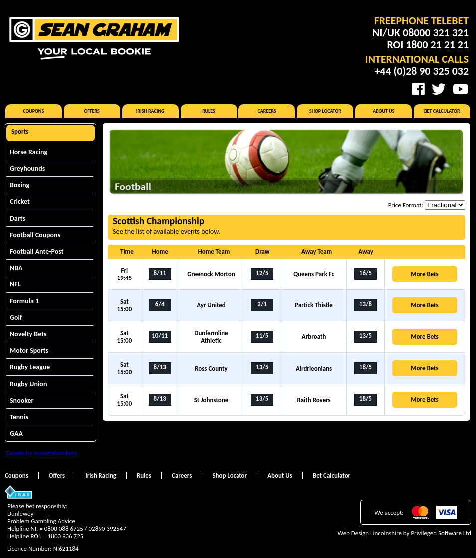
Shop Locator (325, 111)
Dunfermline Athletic (211, 336)
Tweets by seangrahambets (41, 453)
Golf (16, 317)
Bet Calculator (442, 111)
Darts (17, 218)
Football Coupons (35, 235)
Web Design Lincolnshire (370, 533)
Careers (266, 111)
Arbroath (314, 336)
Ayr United (211, 305)
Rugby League (30, 367)
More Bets (425, 274)
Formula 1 (24, 301)
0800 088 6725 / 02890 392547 (85, 528)
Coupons (33, 111)
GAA (16, 433)
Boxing (19, 185)
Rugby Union (28, 384)
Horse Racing (28, 152)
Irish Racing (150, 111)
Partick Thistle (314, 305)
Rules (208, 111)
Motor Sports (29, 350)
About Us (383, 111)
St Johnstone (211, 400)
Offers (92, 111)
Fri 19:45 (124, 274)
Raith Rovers (313, 400)
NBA (16, 268)
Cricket (20, 201)
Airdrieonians (314, 368)
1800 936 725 (66, 536)
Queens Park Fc (313, 274)
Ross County (211, 368)
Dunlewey (20, 513)
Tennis (19, 417)
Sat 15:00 (124, 305)
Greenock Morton (211, 274)
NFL (15, 284)
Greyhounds (27, 168)
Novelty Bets (28, 334)
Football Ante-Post (37, 251)
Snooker (22, 400)
